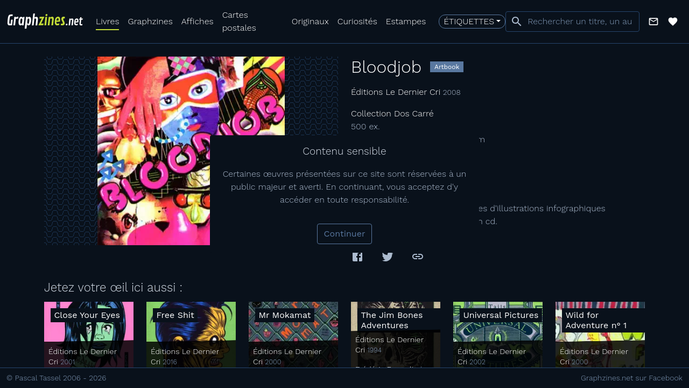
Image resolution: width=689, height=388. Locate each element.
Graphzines (150, 21)
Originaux (310, 21)
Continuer (344, 233)
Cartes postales (239, 21)
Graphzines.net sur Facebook (632, 377)
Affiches (197, 21)
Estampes (406, 21)
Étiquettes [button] (469, 21)
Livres (107, 21)
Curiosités (357, 21)
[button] (653, 21)
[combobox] (572, 21)
